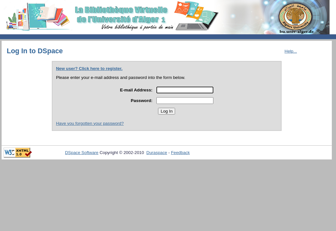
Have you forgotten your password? (90, 123)
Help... (291, 51)
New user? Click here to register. (89, 68)
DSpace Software (81, 152)
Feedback (180, 152)
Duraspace (156, 152)
